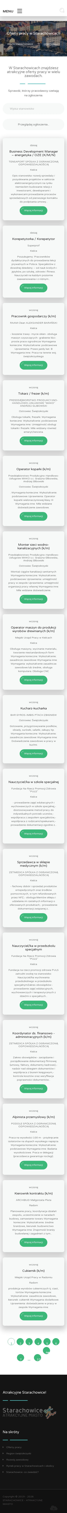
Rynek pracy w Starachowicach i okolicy (28, 1465)
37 (38, 1359)
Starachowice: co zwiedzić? (21, 1472)
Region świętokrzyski (17, 1453)
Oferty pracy (12, 1447)
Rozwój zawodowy (16, 1459)
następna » (48, 1352)
